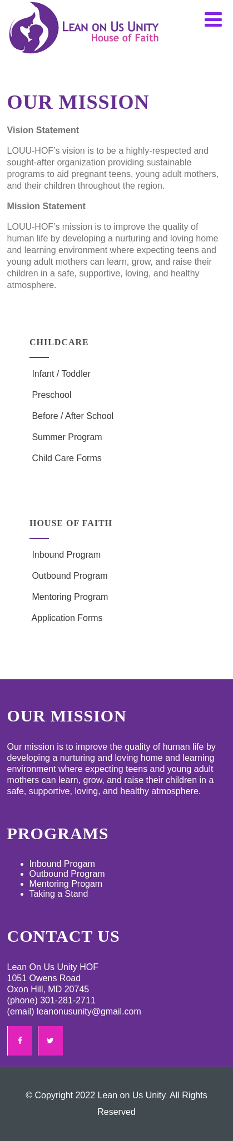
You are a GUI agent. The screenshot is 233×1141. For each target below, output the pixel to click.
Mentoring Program (68, 597)
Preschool (50, 395)
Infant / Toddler (60, 373)
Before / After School (71, 416)
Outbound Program (68, 575)
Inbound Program (65, 554)
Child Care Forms (65, 458)
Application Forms (66, 618)
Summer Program (65, 437)
